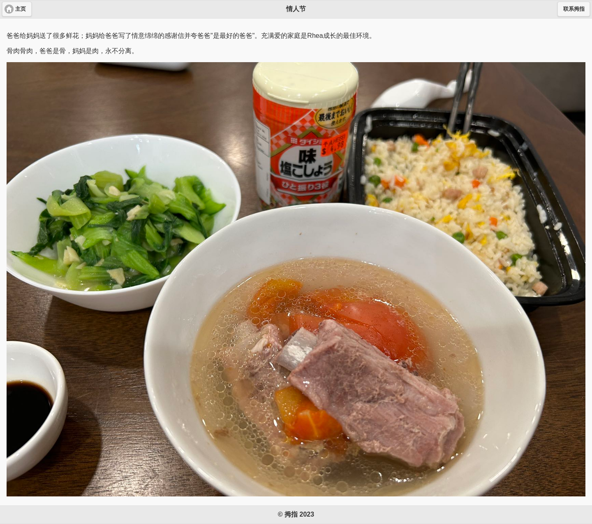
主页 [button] (20, 9)
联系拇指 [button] (574, 9)
